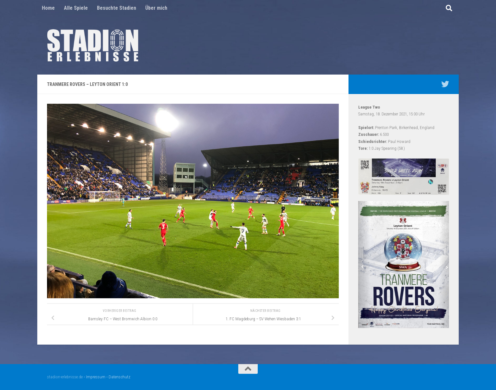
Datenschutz (119, 376)
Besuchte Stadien (116, 8)
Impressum (95, 376)
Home (48, 8)
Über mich (156, 8)
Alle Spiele (76, 8)
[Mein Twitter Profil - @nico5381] (445, 84)
